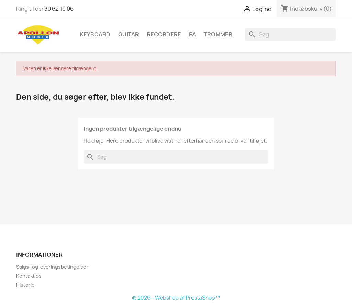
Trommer (218, 34)
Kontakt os (29, 276)
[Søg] (290, 34)
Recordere (164, 34)
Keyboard (95, 34)
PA (192, 34)
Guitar (128, 34)
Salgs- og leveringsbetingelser (52, 267)
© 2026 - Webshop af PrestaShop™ (176, 297)
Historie (25, 285)
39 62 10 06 (59, 8)
